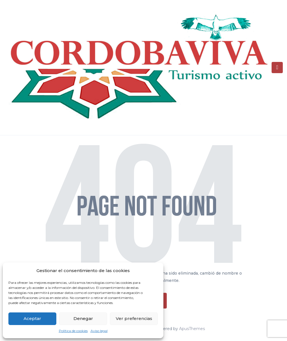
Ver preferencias (134, 318)
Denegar (83, 318)
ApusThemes (192, 328)
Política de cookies (73, 331)
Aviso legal (99, 331)
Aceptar (32, 318)
